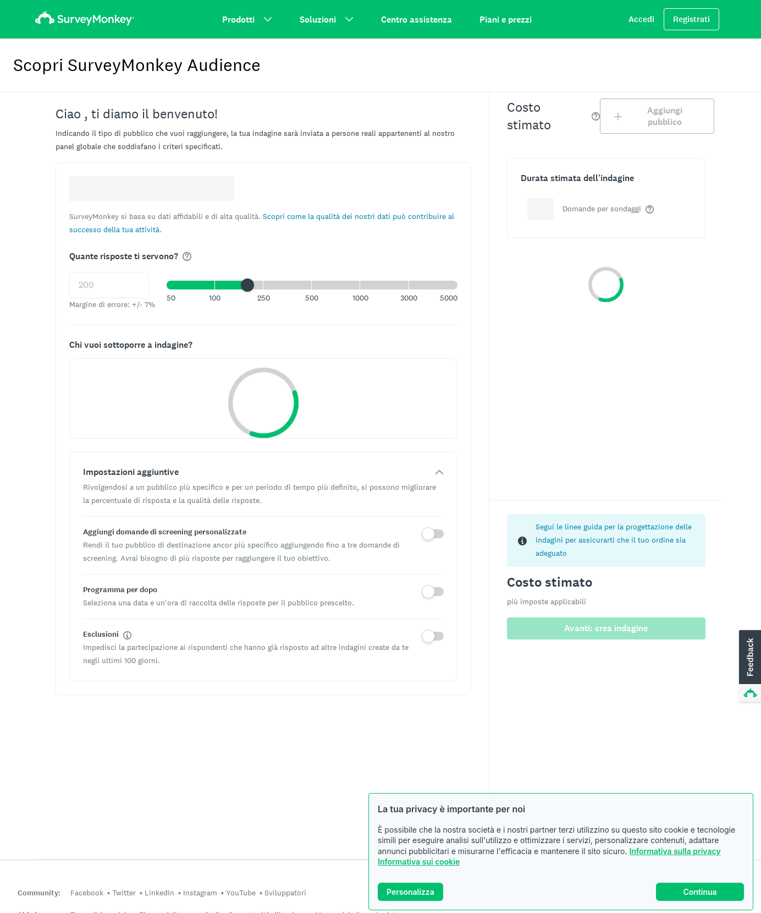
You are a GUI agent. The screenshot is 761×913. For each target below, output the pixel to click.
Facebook (86, 893)
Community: (39, 893)
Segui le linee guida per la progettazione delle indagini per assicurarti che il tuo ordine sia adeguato (614, 540)
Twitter (124, 893)
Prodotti (247, 19)
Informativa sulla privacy (674, 851)
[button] (312, 285)
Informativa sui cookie (419, 861)
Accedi (641, 19)
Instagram (200, 893)
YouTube (241, 893)
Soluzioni (327, 19)
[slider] (247, 285)
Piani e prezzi (505, 19)
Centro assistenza (416, 19)
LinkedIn (159, 893)
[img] (187, 256)
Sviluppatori (285, 893)
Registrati (691, 19)
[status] (606, 540)
